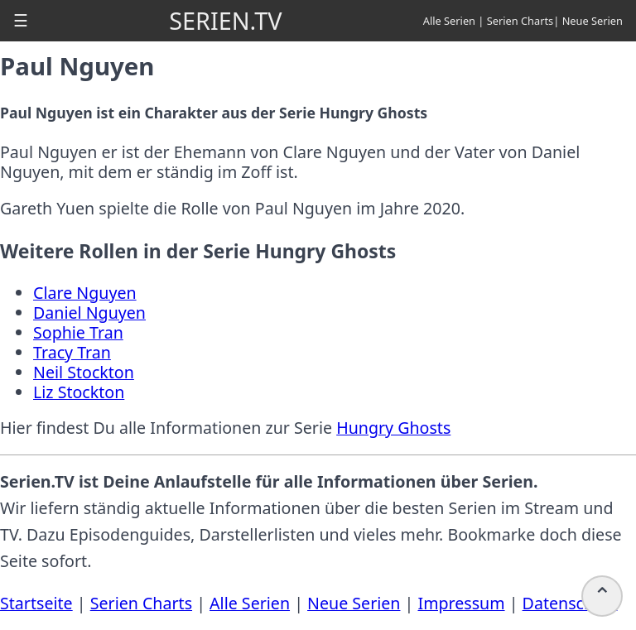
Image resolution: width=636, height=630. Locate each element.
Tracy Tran (72, 352)
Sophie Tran (78, 332)
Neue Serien (592, 20)
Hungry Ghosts (393, 427)
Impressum (460, 603)
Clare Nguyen (85, 292)
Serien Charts (520, 20)
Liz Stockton (78, 392)
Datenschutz (570, 603)
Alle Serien (449, 20)
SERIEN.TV (225, 20)
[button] (20, 21)
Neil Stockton (83, 372)
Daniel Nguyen (89, 312)
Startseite (36, 603)
